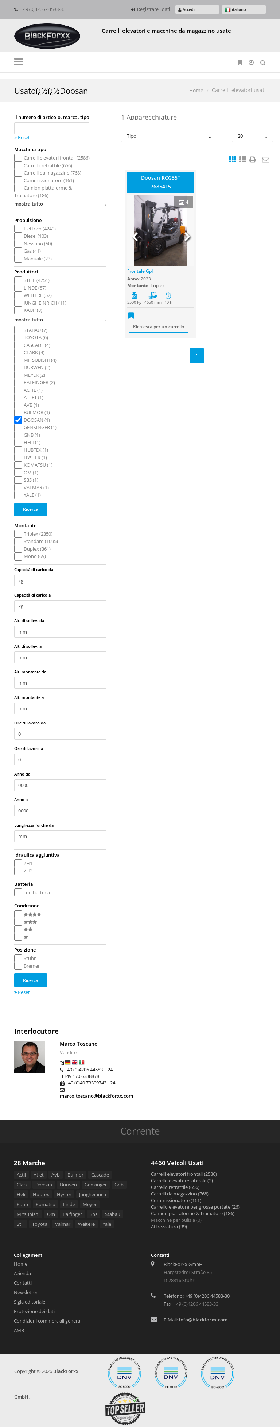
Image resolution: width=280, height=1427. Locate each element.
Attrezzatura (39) (169, 1226)
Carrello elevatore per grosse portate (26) (195, 1207)
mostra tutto (60, 204)
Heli (21, 1194)
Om (51, 1214)
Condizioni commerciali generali (48, 1320)
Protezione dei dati (34, 1311)
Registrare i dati (150, 9)
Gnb (119, 1184)
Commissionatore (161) (176, 1200)
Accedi (186, 9)
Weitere (86, 1224)
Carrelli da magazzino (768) (180, 1193)
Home (196, 90)
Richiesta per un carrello (158, 327)
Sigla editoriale (29, 1301)
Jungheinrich (92, 1194)
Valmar (62, 1224)
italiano (235, 10)
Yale (106, 1224)
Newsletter (26, 1292)
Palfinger (72, 1214)
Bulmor (75, 1174)
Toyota (39, 1224)
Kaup (22, 1204)
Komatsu (45, 1204)
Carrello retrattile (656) (175, 1187)
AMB (19, 1330)
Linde (69, 1204)
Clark (22, 1184)
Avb (55, 1174)
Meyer (90, 1204)
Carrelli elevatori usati (239, 90)
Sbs (93, 1214)
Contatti (23, 1282)
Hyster (64, 1194)
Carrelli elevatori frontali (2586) (184, 1174)
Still (20, 1224)
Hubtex (41, 1194)
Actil (21, 1174)
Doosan (43, 1184)
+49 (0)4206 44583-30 (39, 9)
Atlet (39, 1174)
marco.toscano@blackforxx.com (96, 1096)
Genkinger (96, 1184)
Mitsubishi (28, 1214)
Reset (22, 137)
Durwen (68, 1184)
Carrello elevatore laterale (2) (182, 1180)
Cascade (100, 1174)
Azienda (22, 1273)
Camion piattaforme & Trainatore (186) (192, 1213)
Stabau (112, 1214)
